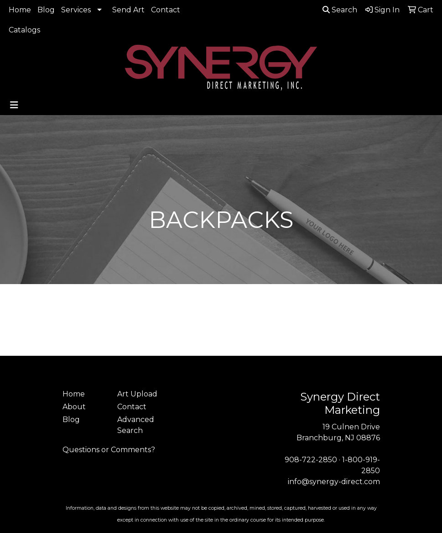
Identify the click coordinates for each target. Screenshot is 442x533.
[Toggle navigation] (14, 105)
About (74, 406)
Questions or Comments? (108, 449)
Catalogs (24, 30)
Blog (46, 9)
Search (339, 9)
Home (20, 9)
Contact (165, 9)
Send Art (128, 9)
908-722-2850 (311, 459)
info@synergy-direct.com (334, 481)
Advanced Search (135, 425)
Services (76, 9)
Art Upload (137, 394)
